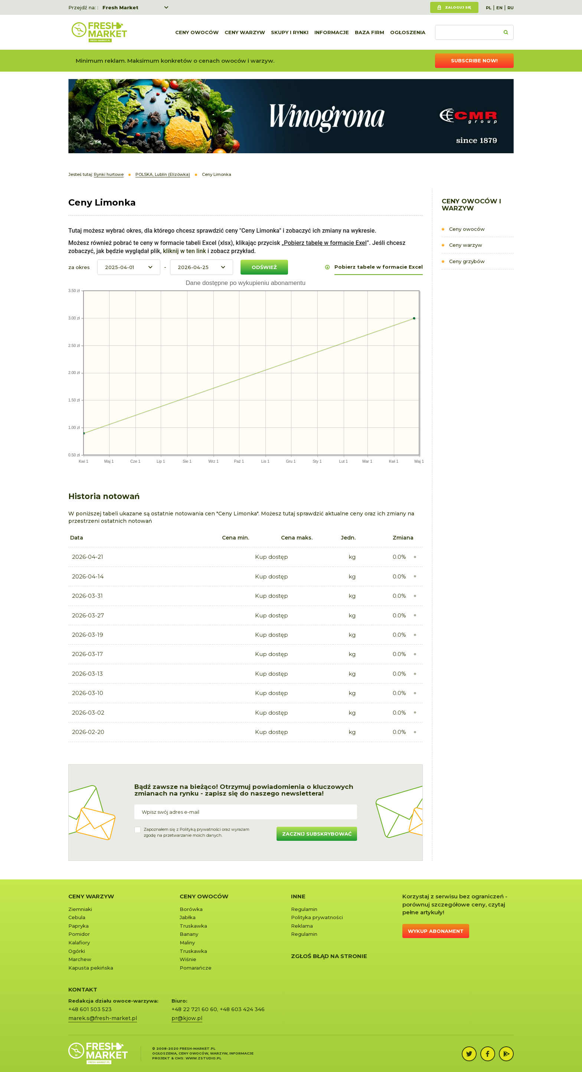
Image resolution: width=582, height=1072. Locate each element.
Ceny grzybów (467, 261)
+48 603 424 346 (242, 1009)
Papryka (78, 926)
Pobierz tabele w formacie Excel (378, 267)
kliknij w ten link (183, 251)
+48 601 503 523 (90, 1009)
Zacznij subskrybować (317, 834)
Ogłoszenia (407, 32)
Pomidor (79, 934)
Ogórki (76, 951)
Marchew (79, 959)
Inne (298, 896)
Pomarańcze (196, 968)
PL (488, 7)
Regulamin (304, 909)
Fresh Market (120, 7)
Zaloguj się (458, 7)
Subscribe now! (474, 60)
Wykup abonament (436, 931)
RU (510, 7)
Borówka (191, 909)
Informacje (331, 32)
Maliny (187, 942)
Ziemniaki (80, 909)
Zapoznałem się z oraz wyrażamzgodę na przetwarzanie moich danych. (196, 832)
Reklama (302, 926)
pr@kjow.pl (186, 1018)
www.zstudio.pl (203, 1058)
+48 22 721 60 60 (194, 1009)
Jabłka (188, 917)
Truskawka (193, 926)
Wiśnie (188, 959)
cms (179, 1058)
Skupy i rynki (289, 32)
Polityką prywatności (200, 829)
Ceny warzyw (245, 32)
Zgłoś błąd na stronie (329, 956)
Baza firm (369, 32)
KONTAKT (82, 989)
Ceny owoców (197, 32)
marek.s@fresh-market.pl (102, 1018)
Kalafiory (79, 942)
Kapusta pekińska (90, 968)
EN (499, 7)
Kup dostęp (271, 556)
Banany (189, 934)
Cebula (76, 917)
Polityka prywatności (317, 917)
